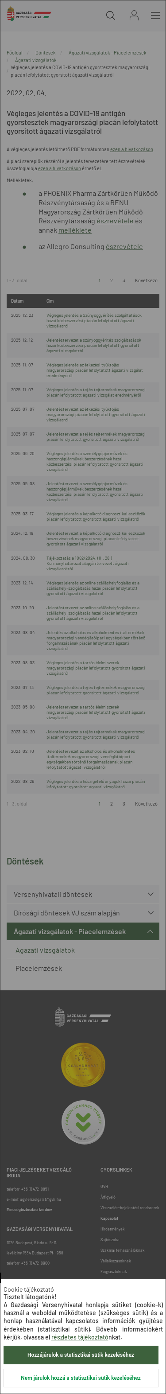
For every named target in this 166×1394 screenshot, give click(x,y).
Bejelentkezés (134, 15)
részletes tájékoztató (79, 1337)
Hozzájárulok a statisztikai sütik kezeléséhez (80, 1355)
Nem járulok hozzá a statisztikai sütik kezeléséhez (80, 1378)
